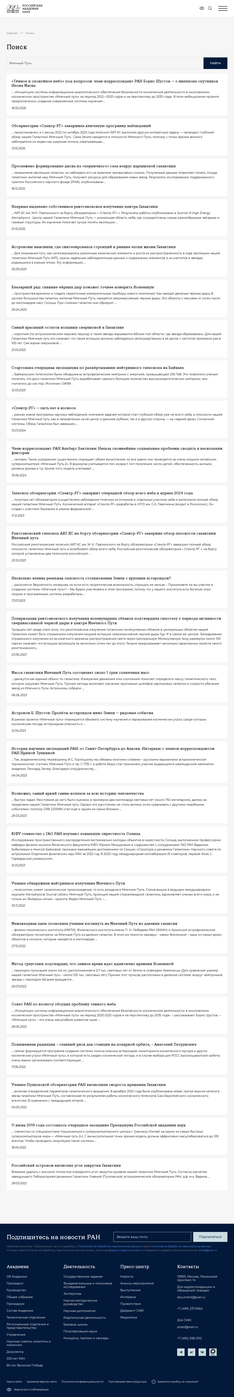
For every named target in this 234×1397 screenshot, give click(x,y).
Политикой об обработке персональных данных (109, 1246)
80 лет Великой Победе (25, 1365)
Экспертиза (72, 1294)
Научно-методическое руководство (80, 1302)
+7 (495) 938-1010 (189, 1338)
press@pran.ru (208, 1250)
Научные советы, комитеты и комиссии (29, 1343)
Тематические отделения (26, 1317)
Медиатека (128, 1317)
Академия (18, 1266)
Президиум (15, 1304)
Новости (126, 1276)
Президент (15, 1283)
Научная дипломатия (79, 1311)
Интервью (128, 1297)
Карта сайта (14, 1381)
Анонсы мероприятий (137, 1283)
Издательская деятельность (84, 1318)
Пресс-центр (134, 1266)
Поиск (30, 33)
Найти (215, 63)
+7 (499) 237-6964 (190, 1308)
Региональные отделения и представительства (28, 1326)
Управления (16, 1334)
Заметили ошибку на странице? (175, 1382)
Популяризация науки (80, 1331)
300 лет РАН (16, 1358)
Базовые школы (75, 1324)
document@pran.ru (191, 1297)
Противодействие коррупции (127, 1381)
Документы (15, 1352)
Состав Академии (20, 1311)
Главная (12, 33)
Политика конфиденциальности (82, 1381)
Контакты (188, 1266)
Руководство (16, 1290)
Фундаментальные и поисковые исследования (87, 1285)
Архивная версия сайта (42, 1381)
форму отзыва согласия (124, 1250)
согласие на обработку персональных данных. (181, 1246)
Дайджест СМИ (132, 1311)
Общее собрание (20, 1297)
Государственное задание (83, 1276)
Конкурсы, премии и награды (86, 1338)
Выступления (130, 1290)
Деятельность (79, 1266)
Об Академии (17, 1276)
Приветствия (130, 1304)
